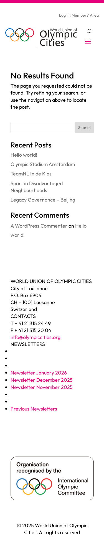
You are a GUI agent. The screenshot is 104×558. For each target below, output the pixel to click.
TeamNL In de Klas (31, 173)
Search (84, 127)
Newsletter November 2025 (42, 387)
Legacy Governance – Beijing (43, 200)
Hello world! (24, 155)
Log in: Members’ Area (79, 15)
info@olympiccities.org (35, 337)
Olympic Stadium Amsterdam (43, 164)
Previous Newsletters (34, 409)
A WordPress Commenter (39, 226)
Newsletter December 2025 (42, 380)
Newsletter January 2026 (39, 373)
